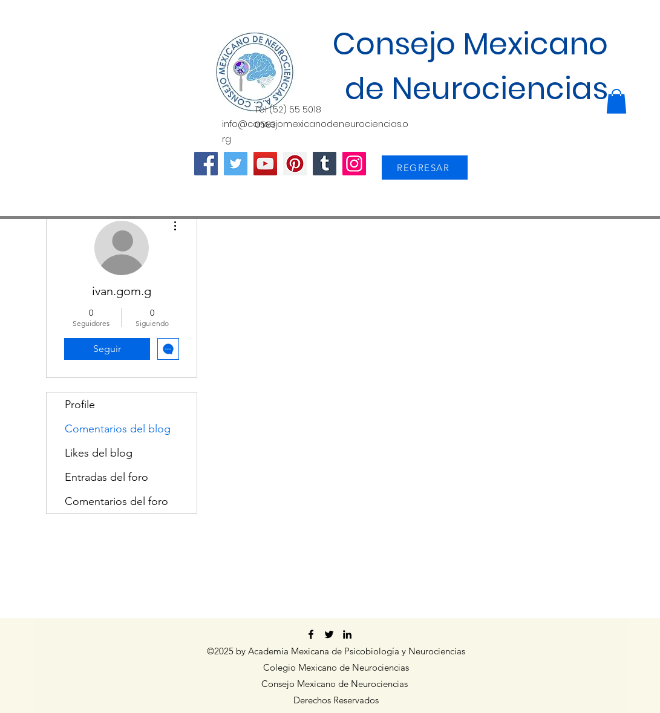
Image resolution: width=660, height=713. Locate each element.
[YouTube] (265, 163)
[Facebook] (206, 163)
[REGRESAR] (425, 167)
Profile (80, 404)
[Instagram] (354, 163)
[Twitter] (235, 163)
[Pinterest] (295, 163)
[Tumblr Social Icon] (324, 163)
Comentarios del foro (116, 501)
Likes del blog (98, 453)
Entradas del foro (106, 477)
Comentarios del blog (118, 428)
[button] (616, 101)
